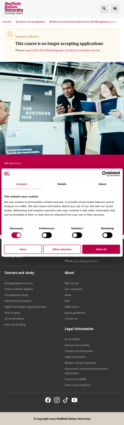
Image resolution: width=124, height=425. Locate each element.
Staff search (72, 306)
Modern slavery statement (80, 363)
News (68, 295)
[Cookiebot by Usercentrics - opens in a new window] (104, 173)
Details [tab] (62, 183)
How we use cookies (77, 345)
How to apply (12, 312)
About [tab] (102, 183)
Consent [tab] (21, 183)
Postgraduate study (16, 295)
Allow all (101, 249)
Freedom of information (79, 351)
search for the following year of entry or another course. (63, 50)
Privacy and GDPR (75, 379)
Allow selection (62, 249)
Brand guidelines (75, 312)
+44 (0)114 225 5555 (85, 261)
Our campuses (73, 289)
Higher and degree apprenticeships (26, 306)
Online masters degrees (19, 289)
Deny (23, 249)
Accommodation (15, 318)
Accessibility (72, 339)
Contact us (71, 318)
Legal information (75, 357)
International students (18, 300)
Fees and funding (15, 324)
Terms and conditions (78, 385)
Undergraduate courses (19, 283)
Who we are (72, 283)
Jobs (67, 300)
